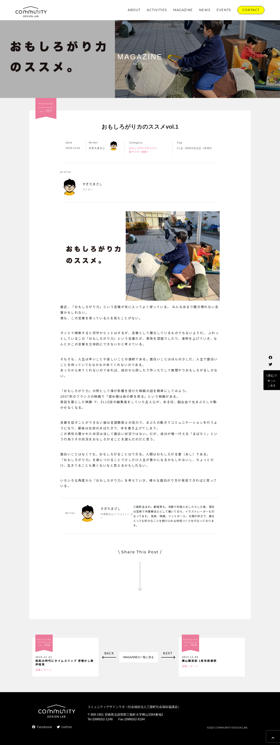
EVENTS (224, 10)
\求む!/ (272, 380)
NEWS (204, 10)
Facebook (42, 727)
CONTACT (251, 10)
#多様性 (207, 148)
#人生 (180, 148)
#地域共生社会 (193, 148)
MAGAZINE (183, 10)
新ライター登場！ (139, 152)
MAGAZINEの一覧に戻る (138, 657)
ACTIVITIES (157, 10)
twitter (64, 727)
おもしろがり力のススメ (143, 148)
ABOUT (134, 10)
